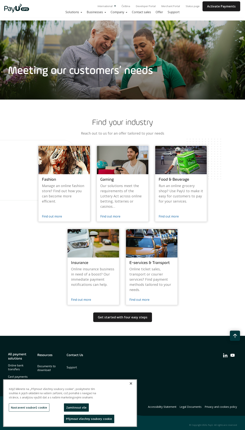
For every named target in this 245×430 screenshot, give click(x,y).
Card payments (18, 376)
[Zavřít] (131, 383)
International (107, 6)
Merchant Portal (170, 6)
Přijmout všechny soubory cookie (89, 419)
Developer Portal (146, 6)
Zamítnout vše (76, 407)
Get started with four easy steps (122, 317)
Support (72, 367)
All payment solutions (17, 356)
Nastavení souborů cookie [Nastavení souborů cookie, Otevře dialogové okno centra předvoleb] (29, 407)
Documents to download (46, 368)
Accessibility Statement (162, 406)
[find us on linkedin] (225, 355)
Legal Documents (191, 406)
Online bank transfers (16, 367)
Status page (193, 6)
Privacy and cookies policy (221, 406)
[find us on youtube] (232, 355)
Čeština (126, 6)
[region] (70, 403)
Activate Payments (221, 6)
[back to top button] (235, 336)
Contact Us (75, 355)
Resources (44, 355)
